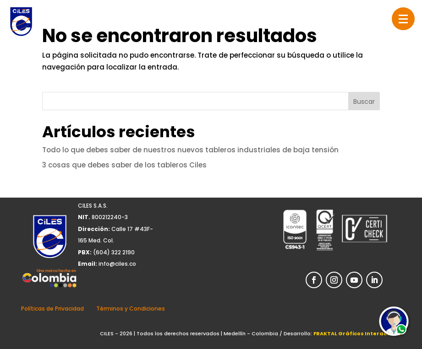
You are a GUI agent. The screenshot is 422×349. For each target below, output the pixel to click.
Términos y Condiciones (130, 308)
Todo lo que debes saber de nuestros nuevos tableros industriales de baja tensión (190, 150)
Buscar (364, 101)
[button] (403, 18)
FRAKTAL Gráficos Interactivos (357, 333)
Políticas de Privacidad (52, 308)
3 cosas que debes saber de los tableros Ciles (124, 165)
